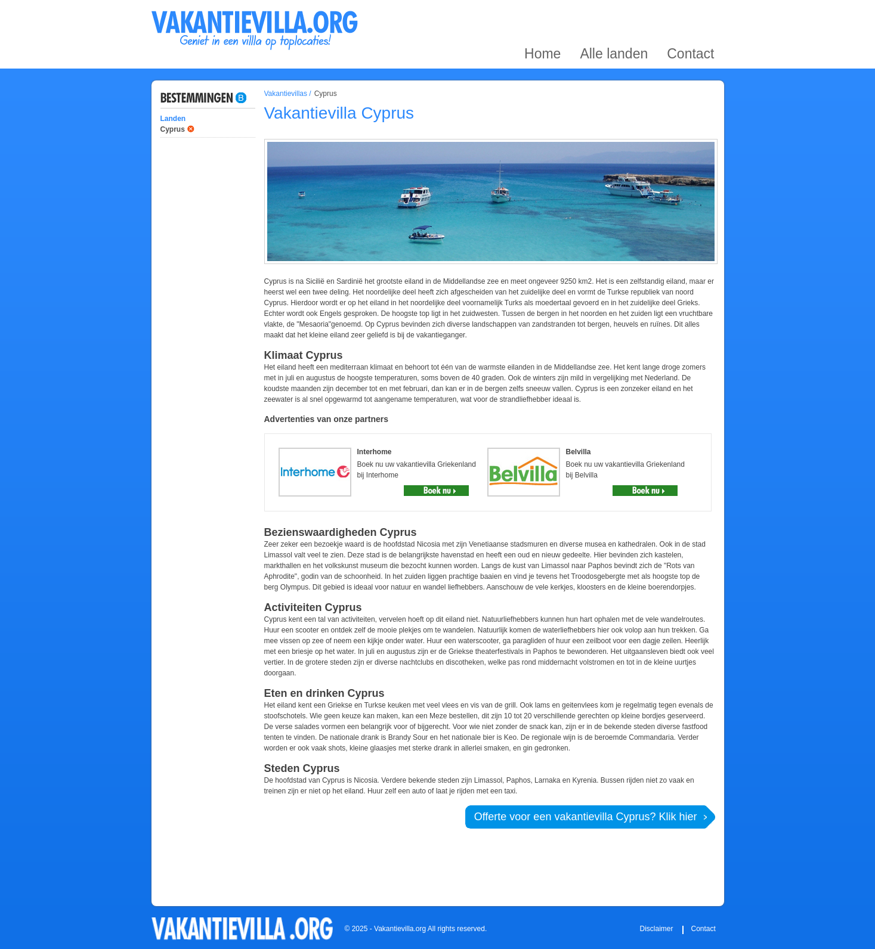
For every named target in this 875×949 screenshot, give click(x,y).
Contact (690, 14)
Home (542, 14)
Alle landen (613, 14)
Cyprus (172, 129)
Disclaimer (656, 929)
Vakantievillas (285, 93)
